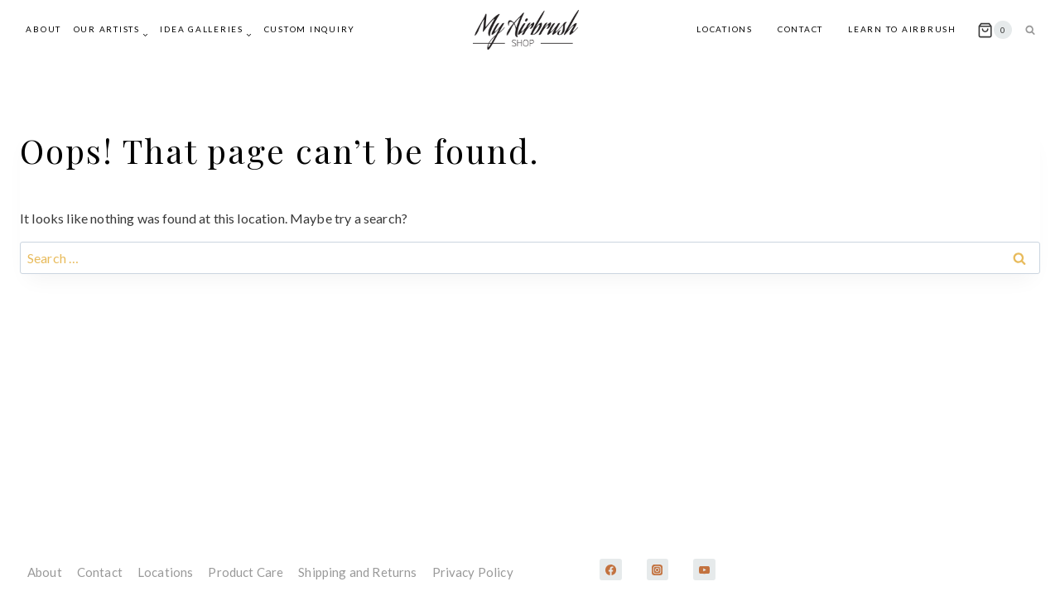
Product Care (245, 572)
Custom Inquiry (310, 29)
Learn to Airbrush (902, 29)
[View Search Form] (1030, 30)
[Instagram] (657, 569)
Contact (800, 29)
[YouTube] (704, 569)
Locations (724, 29)
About (43, 29)
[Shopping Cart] (994, 30)
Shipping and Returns (357, 572)
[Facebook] (610, 569)
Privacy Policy (472, 572)
